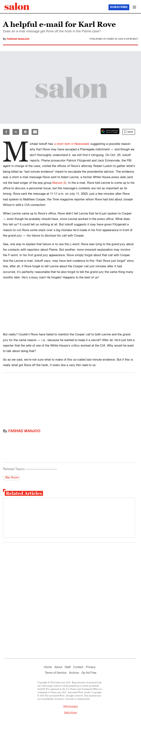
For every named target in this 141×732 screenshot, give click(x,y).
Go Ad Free (89, 673)
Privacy (90, 667)
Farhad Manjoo (18, 39)
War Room (12, 477)
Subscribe (119, 7)
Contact (78, 667)
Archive (74, 673)
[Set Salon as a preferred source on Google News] (110, 131)
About (58, 667)
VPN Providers (70, 707)
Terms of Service (55, 673)
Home (48, 667)
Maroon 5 (58, 183)
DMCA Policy (70, 713)
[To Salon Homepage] (16, 6)
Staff (67, 667)
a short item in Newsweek (71, 144)
